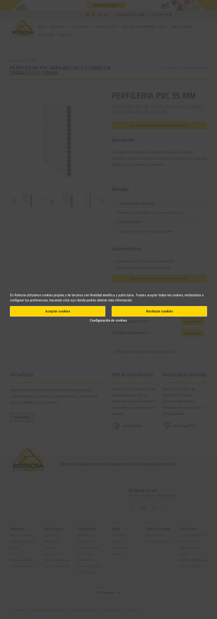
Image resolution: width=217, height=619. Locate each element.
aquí (73, 300)
